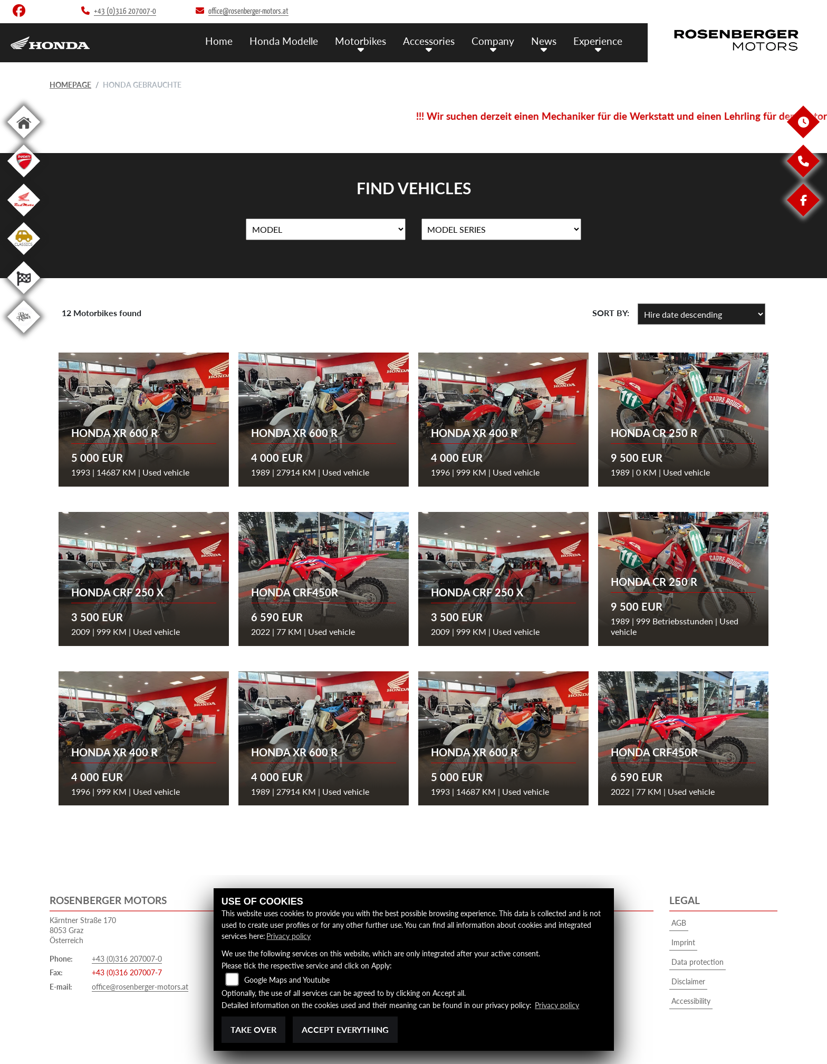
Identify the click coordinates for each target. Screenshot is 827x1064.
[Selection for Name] (326, 229)
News (543, 41)
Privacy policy (288, 936)
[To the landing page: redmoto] (23, 218)
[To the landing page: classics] (23, 257)
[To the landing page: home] (23, 140)
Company (493, 41)
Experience (597, 41)
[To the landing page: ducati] (23, 179)
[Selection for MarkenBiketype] (501, 229)
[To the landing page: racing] (23, 296)
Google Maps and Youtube (287, 979)
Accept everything (345, 1029)
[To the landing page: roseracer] (23, 335)
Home (219, 41)
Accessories (429, 41)
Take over (253, 1029)
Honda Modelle (283, 41)
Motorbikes (360, 41)
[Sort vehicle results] (701, 314)
